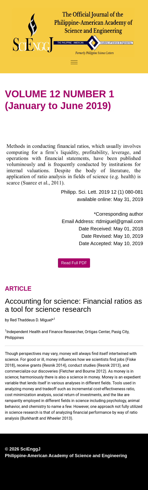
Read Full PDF (74, 263)
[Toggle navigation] (74, 62)
